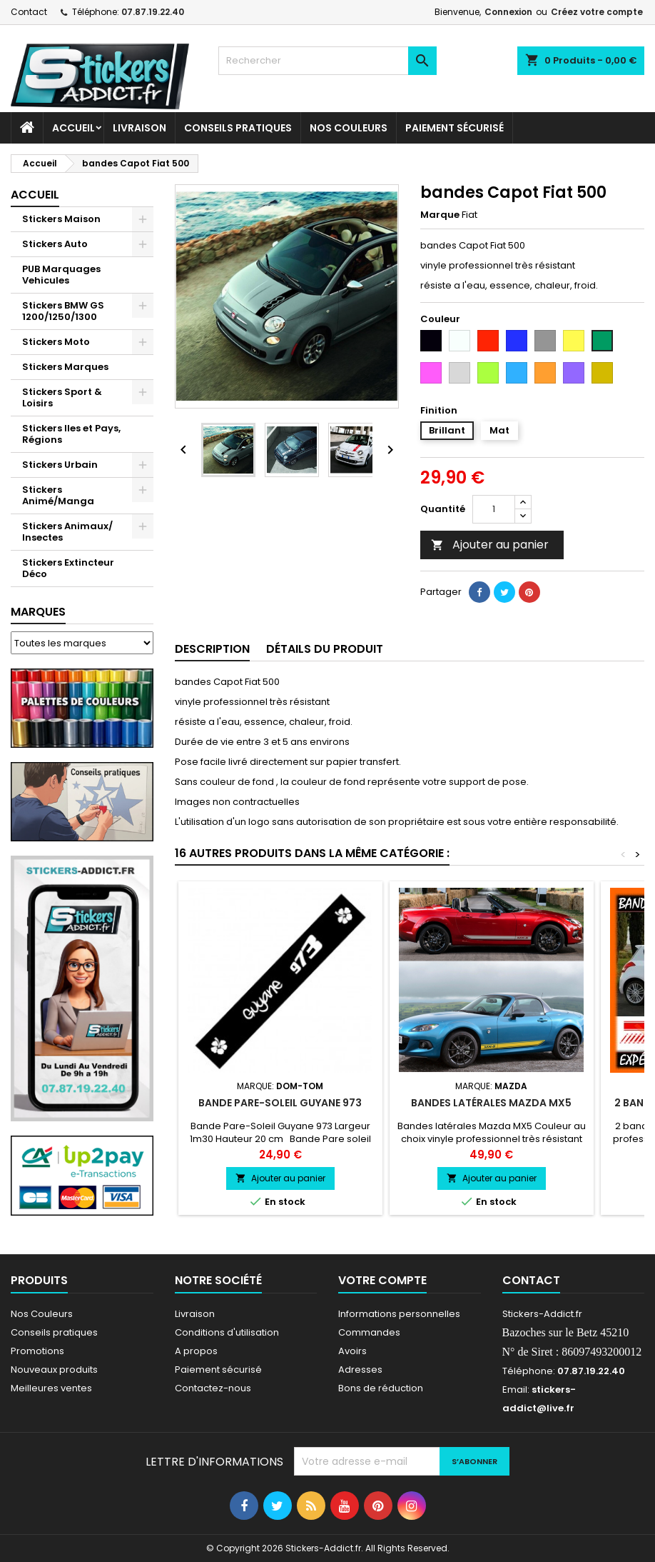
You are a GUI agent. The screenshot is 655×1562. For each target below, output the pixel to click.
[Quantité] (493, 509)
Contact (29, 12)
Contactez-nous (213, 1388)
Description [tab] (212, 649)
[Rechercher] (327, 60)
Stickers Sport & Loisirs (62, 397)
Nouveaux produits (54, 1369)
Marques (38, 612)
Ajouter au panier (490, 544)
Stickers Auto (55, 244)
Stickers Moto (56, 342)
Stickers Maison (61, 219)
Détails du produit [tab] (324, 649)
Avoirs (352, 1351)
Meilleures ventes (51, 1388)
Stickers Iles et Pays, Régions (71, 433)
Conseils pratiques (54, 1332)
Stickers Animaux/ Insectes (67, 531)
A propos (196, 1351)
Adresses (360, 1369)
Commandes (369, 1332)
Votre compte (382, 1280)
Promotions (37, 1351)
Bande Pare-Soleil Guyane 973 (280, 1103)
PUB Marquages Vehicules (61, 274)
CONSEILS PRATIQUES (238, 128)
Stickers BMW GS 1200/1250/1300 (63, 311)
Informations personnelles (399, 1314)
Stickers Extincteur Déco (68, 568)
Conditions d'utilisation (227, 1332)
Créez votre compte (597, 12)
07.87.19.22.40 (152, 12)
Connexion (508, 12)
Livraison (139, 128)
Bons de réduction (380, 1388)
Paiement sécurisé (454, 128)
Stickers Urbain (60, 464)
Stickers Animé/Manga (58, 495)
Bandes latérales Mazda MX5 (491, 1103)
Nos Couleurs (348, 128)
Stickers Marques (65, 367)
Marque (439, 215)
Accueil (73, 128)
